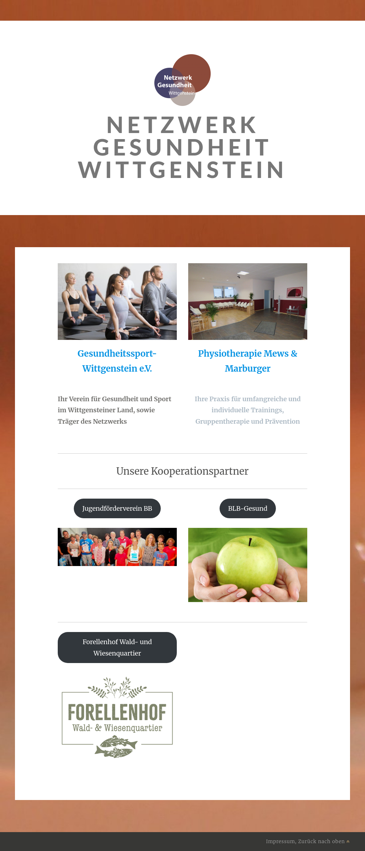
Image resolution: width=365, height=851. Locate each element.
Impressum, (282, 842)
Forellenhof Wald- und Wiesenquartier (117, 647)
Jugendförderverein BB (117, 508)
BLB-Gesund (247, 508)
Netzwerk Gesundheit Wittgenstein (182, 147)
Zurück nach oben (324, 842)
